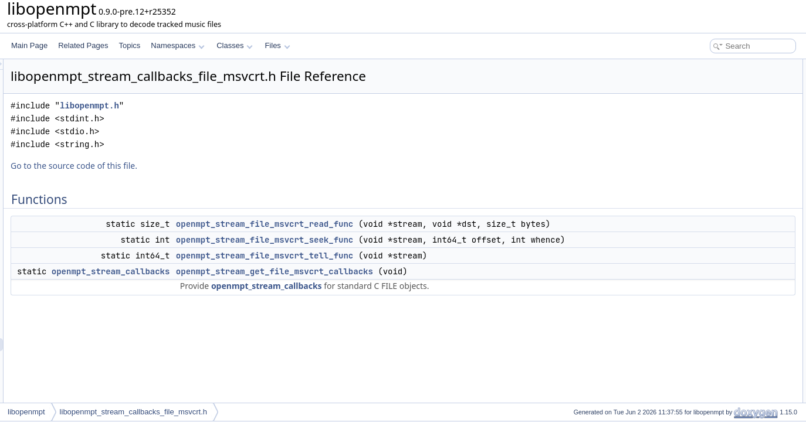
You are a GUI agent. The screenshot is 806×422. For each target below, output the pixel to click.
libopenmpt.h (236, 105)
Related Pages (83, 45)
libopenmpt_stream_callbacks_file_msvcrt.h (133, 411)
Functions (690, 66)
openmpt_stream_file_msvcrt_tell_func (411, 281)
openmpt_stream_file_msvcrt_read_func (411, 224)
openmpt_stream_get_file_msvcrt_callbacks (421, 297)
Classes (234, 45)
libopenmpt (26, 411)
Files (277, 45)
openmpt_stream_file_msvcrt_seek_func (411, 252)
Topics (129, 45)
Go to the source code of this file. (220, 165)
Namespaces (177, 45)
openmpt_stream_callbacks (257, 297)
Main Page (29, 45)
